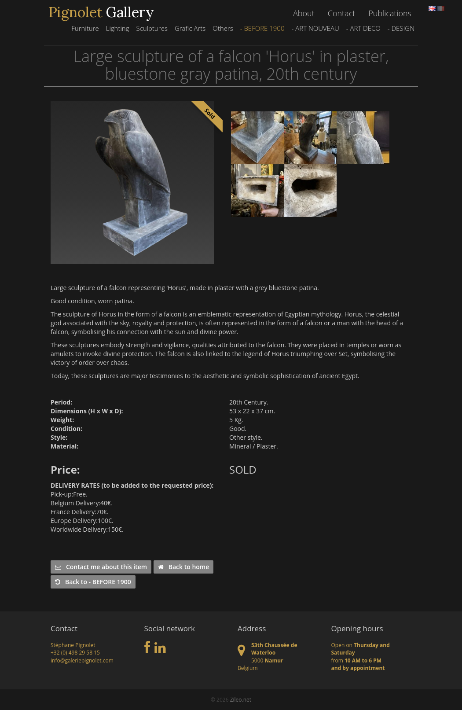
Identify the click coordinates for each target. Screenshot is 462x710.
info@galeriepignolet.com (82, 660)
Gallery (101, 12)
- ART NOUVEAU (315, 28)
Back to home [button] (183, 567)
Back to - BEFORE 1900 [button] (93, 582)
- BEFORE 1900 (262, 28)
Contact (341, 13)
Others (223, 28)
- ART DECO (363, 28)
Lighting (117, 28)
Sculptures (151, 28)
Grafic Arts (190, 28)
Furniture (85, 28)
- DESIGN (401, 28)
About (304, 13)
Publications (389, 13)
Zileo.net (240, 699)
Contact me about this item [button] (101, 567)
